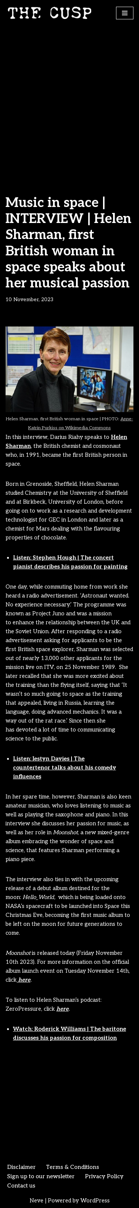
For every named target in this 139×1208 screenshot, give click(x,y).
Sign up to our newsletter (41, 1176)
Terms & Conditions (72, 1167)
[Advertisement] (69, 99)
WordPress (95, 1200)
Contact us (21, 1185)
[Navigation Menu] (124, 13)
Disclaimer (21, 1167)
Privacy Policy (104, 1176)
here (23, 979)
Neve (36, 1200)
